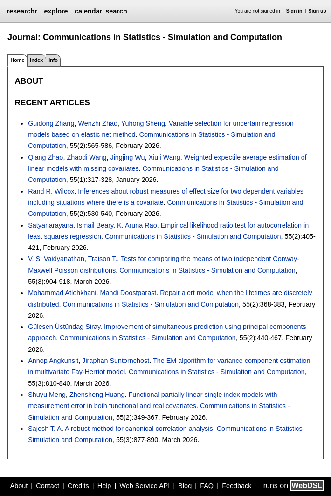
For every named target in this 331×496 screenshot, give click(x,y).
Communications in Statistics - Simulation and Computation (193, 236)
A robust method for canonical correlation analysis (139, 428)
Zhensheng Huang (96, 394)
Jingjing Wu (127, 157)
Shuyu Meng (47, 394)
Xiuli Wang (164, 157)
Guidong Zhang (51, 123)
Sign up (317, 10)
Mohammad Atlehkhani (62, 292)
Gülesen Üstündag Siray (64, 326)
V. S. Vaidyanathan (56, 258)
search (116, 11)
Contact (47, 485)
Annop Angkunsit (53, 360)
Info (53, 60)
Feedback (236, 485)
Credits (78, 485)
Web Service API (144, 485)
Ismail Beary (95, 225)
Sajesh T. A (45, 428)
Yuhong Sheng (143, 123)
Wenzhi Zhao (97, 123)
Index (36, 60)
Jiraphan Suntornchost (115, 360)
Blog (185, 485)
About (19, 485)
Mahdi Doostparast (128, 292)
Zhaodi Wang (86, 157)
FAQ (207, 485)
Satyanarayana (50, 225)
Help (104, 485)
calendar (88, 11)
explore (56, 11)
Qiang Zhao (45, 157)
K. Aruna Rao (137, 225)
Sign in (294, 10)
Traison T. (102, 258)
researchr (22, 11)
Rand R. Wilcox (51, 191)
